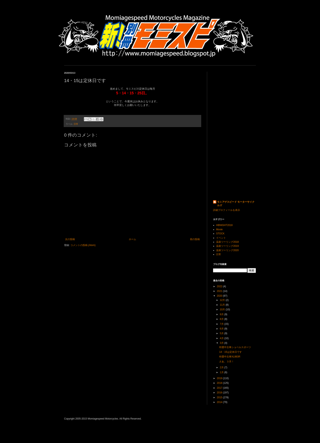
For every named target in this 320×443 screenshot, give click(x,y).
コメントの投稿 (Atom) (83, 245)
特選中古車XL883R (229, 356)
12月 (223, 300)
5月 (222, 333)
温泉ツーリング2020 (227, 250)
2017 (220, 387)
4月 (222, 338)
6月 (222, 328)
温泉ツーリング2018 (227, 241)
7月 (222, 324)
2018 (220, 383)
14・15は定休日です (230, 352)
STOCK (220, 233)
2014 (220, 402)
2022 (220, 286)
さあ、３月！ (226, 361)
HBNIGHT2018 (224, 225)
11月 (223, 304)
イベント (221, 237)
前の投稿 (195, 239)
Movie (219, 229)
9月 (222, 314)
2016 (220, 392)
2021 (220, 291)
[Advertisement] (234, 133)
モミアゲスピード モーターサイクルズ (235, 203)
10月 (223, 309)
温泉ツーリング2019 (227, 246)
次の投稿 (70, 239)
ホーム (132, 239)
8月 (222, 319)
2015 (220, 397)
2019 (220, 378)
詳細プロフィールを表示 (226, 210)
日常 (76, 124)
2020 (220, 295)
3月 (222, 343)
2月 (222, 367)
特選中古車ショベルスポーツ (235, 347)
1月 (222, 372)
